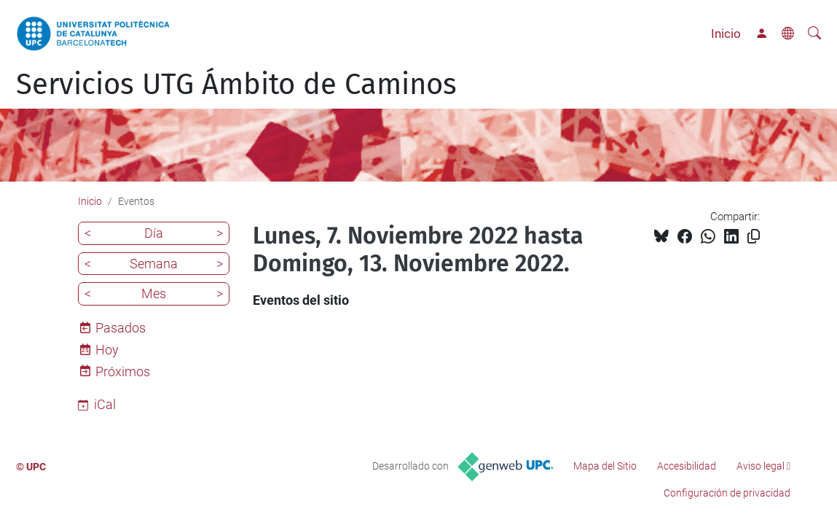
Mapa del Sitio (605, 466)
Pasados (120, 327)
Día (153, 233)
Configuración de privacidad (727, 493)
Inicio (726, 33)
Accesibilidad (686, 466)
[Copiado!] (753, 236)
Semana (154, 263)
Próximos (122, 371)
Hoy (107, 349)
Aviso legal (760, 466)
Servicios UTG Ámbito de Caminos (236, 84)
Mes (153, 293)
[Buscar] (814, 33)
